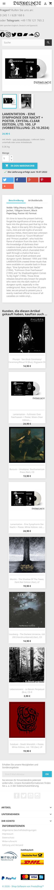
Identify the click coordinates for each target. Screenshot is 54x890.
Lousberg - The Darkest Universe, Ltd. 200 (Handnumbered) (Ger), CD (27, 635)
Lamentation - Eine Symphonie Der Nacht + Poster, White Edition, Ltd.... (27, 525)
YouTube (30, 796)
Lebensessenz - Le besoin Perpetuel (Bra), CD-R (27, 690)
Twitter (23, 796)
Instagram (37, 796)
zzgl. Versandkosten (21, 139)
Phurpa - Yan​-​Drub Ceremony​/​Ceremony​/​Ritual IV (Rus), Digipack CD (27, 360)
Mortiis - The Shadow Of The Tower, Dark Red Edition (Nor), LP (27, 580)
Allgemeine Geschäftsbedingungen (19, 830)
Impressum (7, 833)
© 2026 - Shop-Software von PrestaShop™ (23, 886)
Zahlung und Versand (12, 845)
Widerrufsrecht (9, 841)
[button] (8, 179)
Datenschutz (8, 837)
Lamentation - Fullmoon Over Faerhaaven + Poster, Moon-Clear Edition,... (27, 417)
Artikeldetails (35, 200)
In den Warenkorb (19, 166)
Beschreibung (16, 200)
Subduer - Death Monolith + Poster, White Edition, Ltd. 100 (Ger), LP (27, 745)
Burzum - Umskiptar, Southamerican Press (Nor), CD (27, 470)
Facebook (17, 796)
